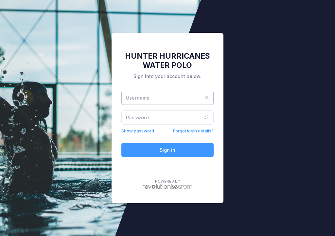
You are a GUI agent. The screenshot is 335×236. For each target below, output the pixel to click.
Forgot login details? (193, 130)
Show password (137, 130)
